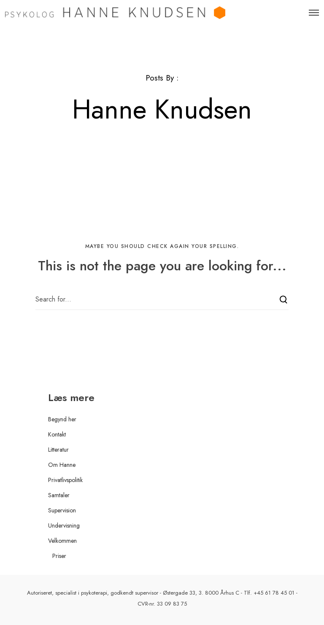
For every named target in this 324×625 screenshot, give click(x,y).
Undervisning (64, 525)
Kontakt (57, 434)
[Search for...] (162, 299)
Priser (59, 556)
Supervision (62, 510)
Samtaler (59, 495)
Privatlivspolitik (65, 480)
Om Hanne (62, 465)
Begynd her (62, 419)
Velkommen (62, 540)
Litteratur (58, 449)
